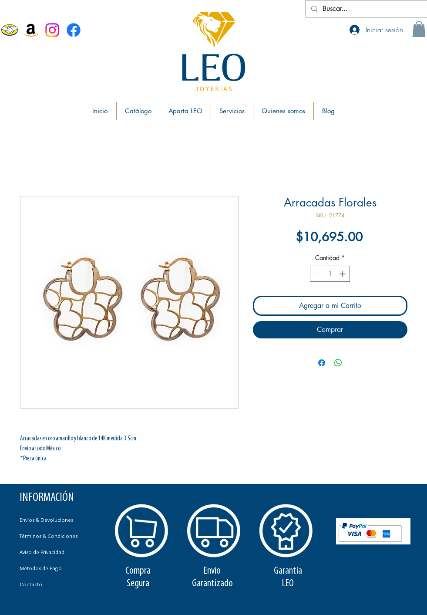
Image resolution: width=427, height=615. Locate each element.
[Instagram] (52, 30)
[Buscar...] (366, 8)
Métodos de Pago (41, 567)
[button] (419, 29)
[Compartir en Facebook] (321, 363)
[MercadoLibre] (9, 30)
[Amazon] (31, 30)
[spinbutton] (330, 273)
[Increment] (343, 273)
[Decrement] (316, 273)
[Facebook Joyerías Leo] (73, 30)
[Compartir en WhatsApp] (338, 363)
